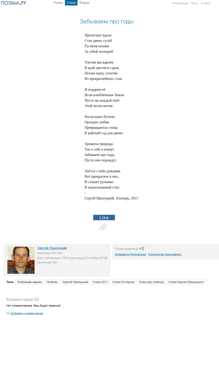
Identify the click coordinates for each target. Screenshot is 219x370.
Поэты (58, 3)
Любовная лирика (29, 282)
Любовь (52, 282)
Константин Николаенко (164, 254)
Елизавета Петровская (130, 254)
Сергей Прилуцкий (52, 248)
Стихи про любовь (151, 282)
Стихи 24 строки (123, 282)
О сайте (205, 3)
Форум (84, 3)
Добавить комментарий (26, 313)
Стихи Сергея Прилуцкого (186, 282)
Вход (194, 3)
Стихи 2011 (100, 282)
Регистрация (180, 3)
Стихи (71, 3)
